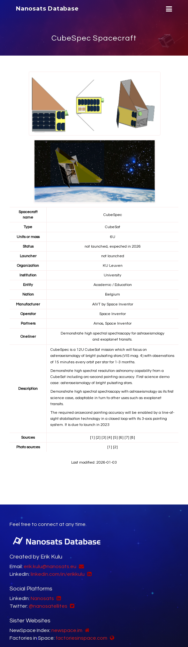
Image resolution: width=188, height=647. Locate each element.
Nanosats (42, 598)
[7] (126, 437)
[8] (132, 437)
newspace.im (66, 630)
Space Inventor (120, 304)
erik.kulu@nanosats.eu (50, 566)
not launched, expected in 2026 (113, 246)
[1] (92, 437)
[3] (104, 437)
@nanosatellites (48, 606)
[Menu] (168, 9)
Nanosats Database (47, 8)
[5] (115, 437)
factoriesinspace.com (81, 638)
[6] (121, 437)
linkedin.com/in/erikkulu (58, 574)
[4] (109, 437)
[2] (98, 437)
